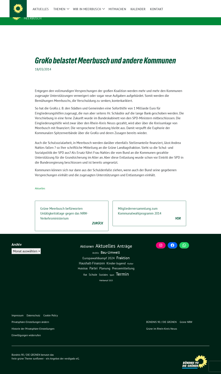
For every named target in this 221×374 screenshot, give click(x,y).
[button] (31, 316)
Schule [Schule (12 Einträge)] (93, 269)
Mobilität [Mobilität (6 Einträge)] (83, 263)
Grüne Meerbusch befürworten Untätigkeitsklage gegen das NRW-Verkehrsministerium (71, 210)
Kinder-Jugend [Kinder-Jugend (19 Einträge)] (116, 258)
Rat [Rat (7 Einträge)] (85, 269)
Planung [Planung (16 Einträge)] (104, 263)
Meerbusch (32, 18)
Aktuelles (40, 183)
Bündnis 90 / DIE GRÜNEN (46, 13)
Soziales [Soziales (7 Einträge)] (103, 269)
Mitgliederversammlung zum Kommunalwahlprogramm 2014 (149, 208)
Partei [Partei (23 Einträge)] (93, 263)
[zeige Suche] (203, 3)
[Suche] (198, 3)
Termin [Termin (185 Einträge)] (122, 268)
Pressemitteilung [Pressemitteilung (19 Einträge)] (123, 263)
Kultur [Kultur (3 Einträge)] (130, 258)
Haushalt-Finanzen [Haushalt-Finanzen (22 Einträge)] (92, 258)
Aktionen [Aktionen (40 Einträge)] (87, 241)
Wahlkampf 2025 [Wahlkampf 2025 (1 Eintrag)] (106, 275)
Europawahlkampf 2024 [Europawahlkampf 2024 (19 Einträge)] (99, 253)
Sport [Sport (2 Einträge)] (112, 269)
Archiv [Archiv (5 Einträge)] (95, 247)
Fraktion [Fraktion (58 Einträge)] (123, 252)
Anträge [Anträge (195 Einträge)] (124, 241)
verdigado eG (71, 353)
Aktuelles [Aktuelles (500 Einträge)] (105, 240)
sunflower (38, 353)
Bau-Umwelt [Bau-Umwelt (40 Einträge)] (110, 247)
